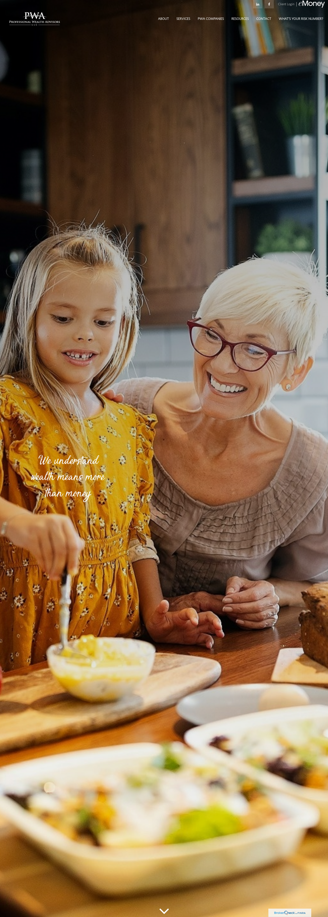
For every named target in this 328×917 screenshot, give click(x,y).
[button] (163, 23)
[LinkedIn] (257, 6)
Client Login (286, 6)
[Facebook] (269, 6)
